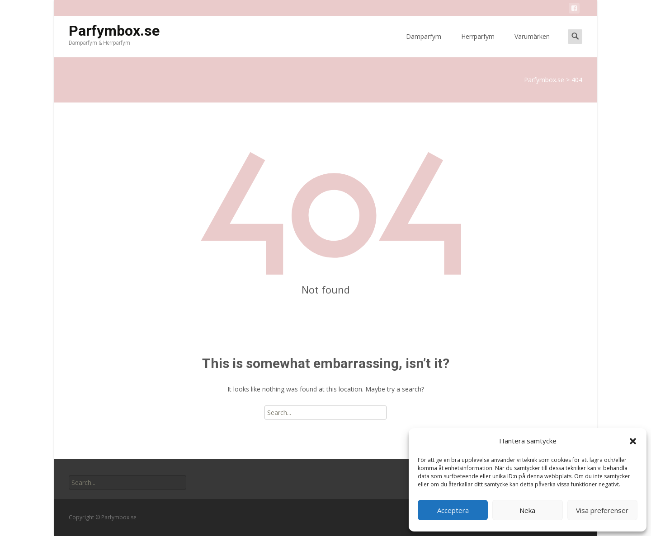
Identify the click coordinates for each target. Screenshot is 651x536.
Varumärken (532, 44)
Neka (527, 510)
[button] (632, 441)
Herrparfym (478, 44)
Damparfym (423, 44)
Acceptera (453, 510)
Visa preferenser (602, 510)
